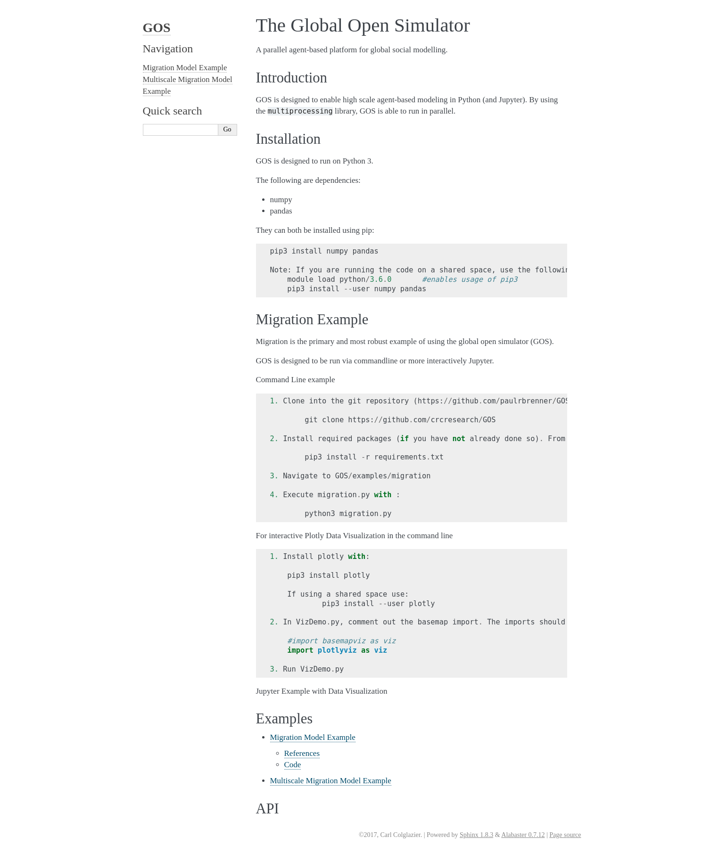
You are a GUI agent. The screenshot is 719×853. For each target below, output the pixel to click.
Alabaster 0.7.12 (523, 834)
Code (292, 764)
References (302, 753)
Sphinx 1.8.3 (476, 834)
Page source (565, 834)
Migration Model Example (312, 737)
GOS (157, 27)
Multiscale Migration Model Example (330, 780)
